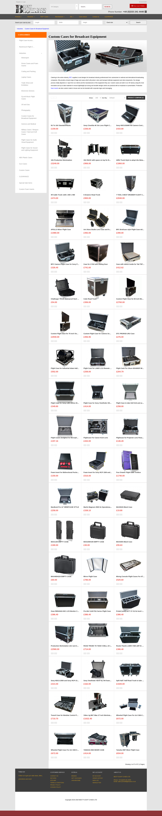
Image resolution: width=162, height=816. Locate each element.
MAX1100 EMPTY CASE (60, 545)
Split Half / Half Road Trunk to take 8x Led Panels (134, 684)
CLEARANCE (24, 176)
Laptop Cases (26, 77)
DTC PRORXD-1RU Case (125, 337)
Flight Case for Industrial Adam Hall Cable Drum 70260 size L (73, 372)
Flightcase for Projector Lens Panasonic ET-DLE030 (135, 441)
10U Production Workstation (61, 164)
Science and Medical (28, 124)
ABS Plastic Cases (25, 157)
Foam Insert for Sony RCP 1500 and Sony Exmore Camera (105, 476)
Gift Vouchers (76, 778)
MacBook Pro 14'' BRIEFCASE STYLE (65, 511)
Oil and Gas (25, 104)
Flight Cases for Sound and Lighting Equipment (29, 149)
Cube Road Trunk (90, 303)
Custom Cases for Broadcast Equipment (37, 29)
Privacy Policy (55, 785)
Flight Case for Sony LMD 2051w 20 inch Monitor (69, 407)
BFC (70, 77)
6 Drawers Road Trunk (91, 198)
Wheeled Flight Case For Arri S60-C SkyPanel (133, 719)
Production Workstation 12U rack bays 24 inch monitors (72, 649)
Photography (25, 110)
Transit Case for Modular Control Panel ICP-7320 (69, 719)
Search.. (107, 7)
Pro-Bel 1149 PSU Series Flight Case (97, 615)
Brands (74, 776)
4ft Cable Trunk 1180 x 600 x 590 (63, 198)
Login (24, 2)
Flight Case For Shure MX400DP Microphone (133, 372)
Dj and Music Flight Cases (28, 98)
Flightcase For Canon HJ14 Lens (95, 441)
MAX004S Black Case (124, 511)
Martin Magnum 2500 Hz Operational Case (99, 511)
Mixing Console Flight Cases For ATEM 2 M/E (133, 580)
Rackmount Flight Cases (27, 47)
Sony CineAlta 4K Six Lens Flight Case (97, 129)
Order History (98, 778)
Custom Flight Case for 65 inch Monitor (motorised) (135, 303)
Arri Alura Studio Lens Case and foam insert (100, 233)
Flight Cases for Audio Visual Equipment (29, 141)
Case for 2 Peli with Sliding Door (95, 268)
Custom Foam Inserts (26, 189)
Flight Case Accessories (27, 40)
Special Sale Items (25, 183)
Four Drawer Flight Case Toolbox (128, 476)
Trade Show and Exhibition (27, 84)
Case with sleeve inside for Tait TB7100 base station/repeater (139, 268)
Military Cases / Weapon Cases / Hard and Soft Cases (29, 132)
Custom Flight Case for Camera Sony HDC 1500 (101, 337)
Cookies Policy (55, 787)
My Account (97, 776)
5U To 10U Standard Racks (61, 129)
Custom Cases (24, 170)
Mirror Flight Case (90, 580)
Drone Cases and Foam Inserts (29, 65)
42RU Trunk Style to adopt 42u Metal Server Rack (134, 164)
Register (18, 2)
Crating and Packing (28, 71)
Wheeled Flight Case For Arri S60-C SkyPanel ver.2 (70, 754)
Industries (20, 29)
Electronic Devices (27, 91)
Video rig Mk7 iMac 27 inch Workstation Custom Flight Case (105, 719)
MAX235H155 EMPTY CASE (93, 545)
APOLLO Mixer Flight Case (61, 233)
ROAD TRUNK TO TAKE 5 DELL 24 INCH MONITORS (103, 649)
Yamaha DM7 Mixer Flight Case (127, 754)
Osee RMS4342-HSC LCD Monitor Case (65, 615)
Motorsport (25, 58)
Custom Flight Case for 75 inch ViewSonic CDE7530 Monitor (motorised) (78, 337)
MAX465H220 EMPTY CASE (61, 580)
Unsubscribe (75, 780)
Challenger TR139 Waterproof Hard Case (66, 303)
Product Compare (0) (136, 97)
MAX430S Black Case (124, 545)
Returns (53, 778)
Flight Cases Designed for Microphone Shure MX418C (71, 441)
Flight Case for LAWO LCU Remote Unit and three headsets (105, 372)
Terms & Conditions (57, 782)
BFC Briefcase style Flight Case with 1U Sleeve (133, 233)
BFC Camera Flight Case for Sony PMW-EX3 (67, 268)
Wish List (96, 780)
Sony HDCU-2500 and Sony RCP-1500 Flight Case (69, 684)
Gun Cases (23, 164)
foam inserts (54, 88)
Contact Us (54, 776)
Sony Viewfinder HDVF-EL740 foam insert (99, 684)
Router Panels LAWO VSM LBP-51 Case (131, 649)
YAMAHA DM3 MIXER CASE (93, 754)
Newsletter (97, 782)
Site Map (53, 780)
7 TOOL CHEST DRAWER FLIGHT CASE (131, 198)
